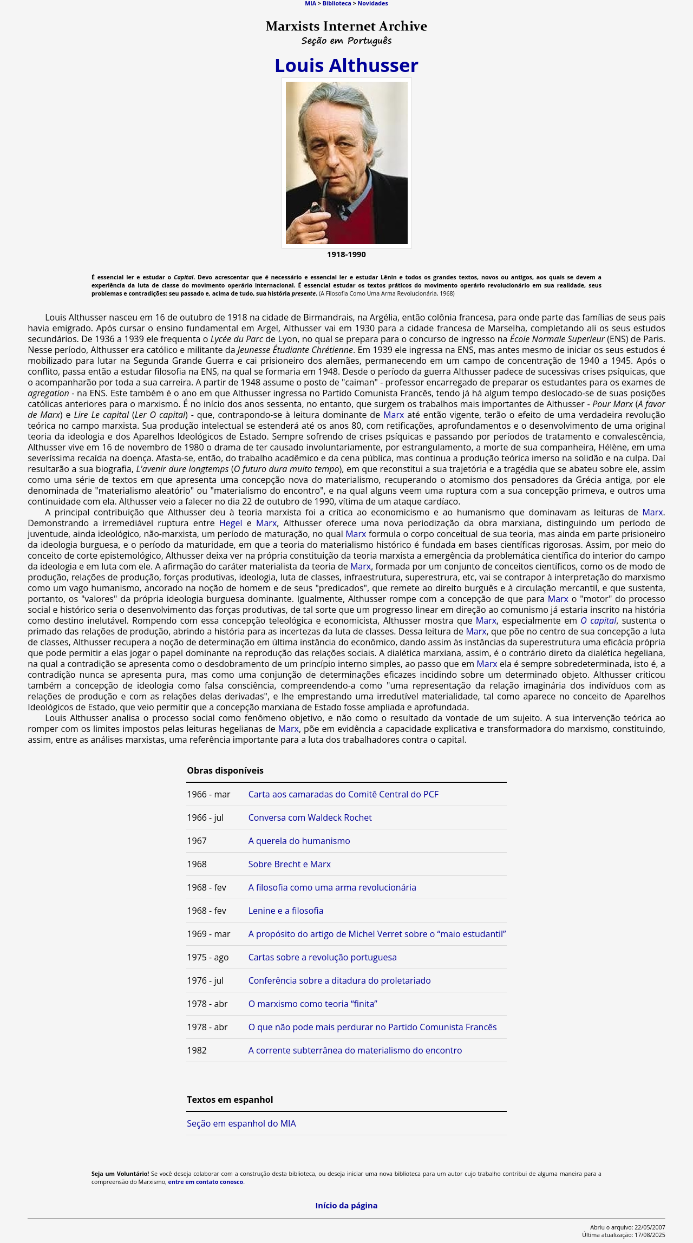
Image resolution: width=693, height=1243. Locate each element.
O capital (598, 620)
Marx (393, 415)
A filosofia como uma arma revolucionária (332, 887)
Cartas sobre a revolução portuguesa (323, 957)
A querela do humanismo (299, 841)
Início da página (346, 1205)
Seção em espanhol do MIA (241, 1123)
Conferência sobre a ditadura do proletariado (340, 980)
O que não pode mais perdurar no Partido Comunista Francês (373, 1027)
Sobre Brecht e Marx (290, 864)
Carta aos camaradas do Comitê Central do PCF (344, 794)
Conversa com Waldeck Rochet (310, 817)
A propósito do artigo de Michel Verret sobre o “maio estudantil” (377, 934)
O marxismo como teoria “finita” (313, 1004)
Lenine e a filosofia (286, 911)
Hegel (231, 523)
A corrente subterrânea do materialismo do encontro (355, 1050)
